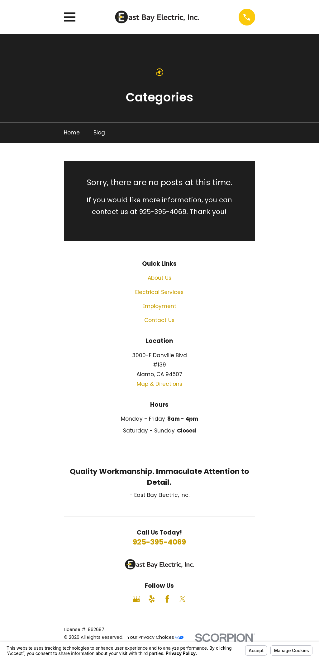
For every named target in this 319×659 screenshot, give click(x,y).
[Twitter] (182, 599)
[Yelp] (151, 599)
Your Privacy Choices (155, 637)
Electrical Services (159, 292)
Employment (159, 306)
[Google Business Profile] (136, 599)
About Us (159, 278)
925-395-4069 (159, 542)
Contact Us (159, 320)
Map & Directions (159, 384)
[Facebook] (167, 599)
